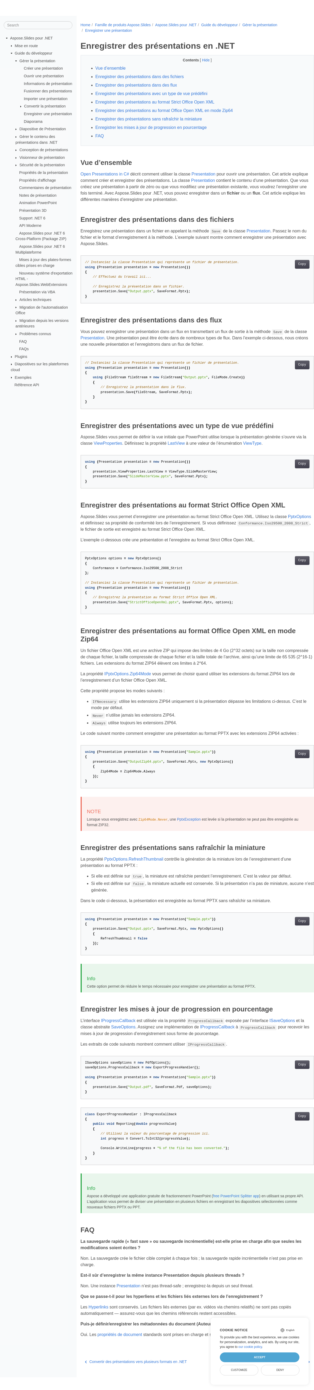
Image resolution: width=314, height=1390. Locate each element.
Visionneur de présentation (42, 157)
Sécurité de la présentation (42, 165)
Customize (239, 1369)
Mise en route (26, 45)
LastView (187, 443)
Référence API (27, 385)
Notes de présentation (37, 195)
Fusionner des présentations (48, 91)
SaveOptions (132, 1033)
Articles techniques (35, 300)
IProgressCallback (118, 1027)
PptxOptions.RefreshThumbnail (133, 865)
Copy (286, 264)
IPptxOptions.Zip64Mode (127, 674)
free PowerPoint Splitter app (236, 1202)
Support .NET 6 (32, 218)
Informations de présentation (48, 83)
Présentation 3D (32, 210)
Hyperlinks (98, 1313)
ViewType (263, 443)
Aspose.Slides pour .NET (31, 38)
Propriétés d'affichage (37, 180)
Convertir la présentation (45, 106)
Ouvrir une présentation (44, 76)
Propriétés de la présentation (43, 172)
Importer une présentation (46, 99)
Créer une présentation (43, 68)
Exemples (23, 377)
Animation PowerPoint (38, 203)
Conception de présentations (43, 150)
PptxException (189, 826)
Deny (280, 1369)
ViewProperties (119, 443)
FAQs (24, 349)
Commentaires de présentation (45, 188)
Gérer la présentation (37, 61)
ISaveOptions (282, 1027)
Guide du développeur (34, 53)
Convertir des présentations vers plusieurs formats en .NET (136, 1374)
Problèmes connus (35, 334)
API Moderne (30, 225)
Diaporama (33, 121)
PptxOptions (92, 523)
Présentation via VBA (37, 292)
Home (85, 25)
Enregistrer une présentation (48, 114)
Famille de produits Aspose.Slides (123, 25)
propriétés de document (120, 1341)
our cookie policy (250, 1347)
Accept (259, 1357)
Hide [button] (198, 60)
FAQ (23, 341)
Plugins (21, 356)
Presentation (203, 174)
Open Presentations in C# (105, 174)
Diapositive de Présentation (42, 129)
